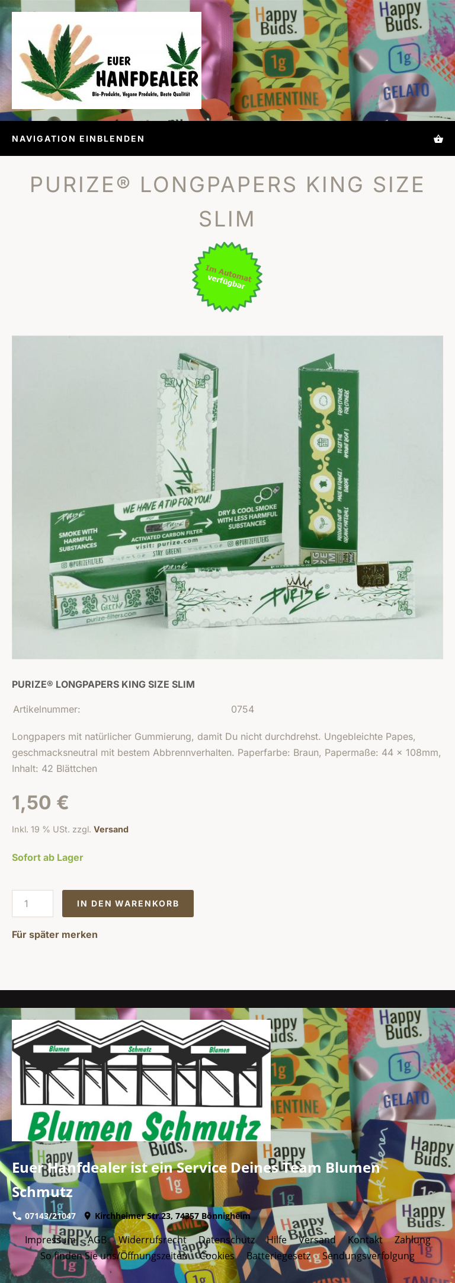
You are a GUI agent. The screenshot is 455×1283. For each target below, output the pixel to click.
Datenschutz (226, 1239)
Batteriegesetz (278, 1255)
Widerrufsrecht (152, 1239)
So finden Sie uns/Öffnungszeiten (114, 1255)
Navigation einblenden (78, 138)
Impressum (50, 1239)
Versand (111, 829)
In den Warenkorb (128, 903)
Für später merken (55, 934)
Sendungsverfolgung (368, 1255)
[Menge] (32, 903)
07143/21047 (44, 1215)
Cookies (217, 1255)
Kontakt (365, 1239)
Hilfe (277, 1239)
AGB (97, 1239)
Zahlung (413, 1239)
